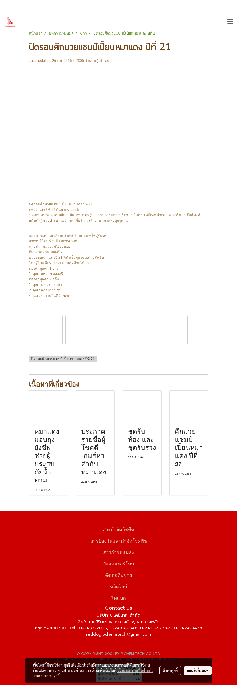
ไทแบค (118, 597)
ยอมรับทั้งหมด (198, 670)
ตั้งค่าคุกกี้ (170, 670)
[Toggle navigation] (230, 22)
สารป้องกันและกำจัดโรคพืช (118, 540)
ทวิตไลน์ (118, 586)
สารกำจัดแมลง (118, 551)
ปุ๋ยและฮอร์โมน (118, 563)
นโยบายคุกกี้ (50, 676)
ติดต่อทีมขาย (118, 574)
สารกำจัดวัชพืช (118, 528)
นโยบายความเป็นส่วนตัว (135, 670)
